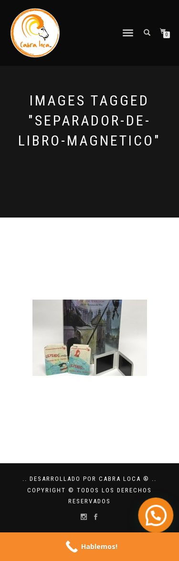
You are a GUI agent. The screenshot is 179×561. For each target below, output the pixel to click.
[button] (157, 520)
